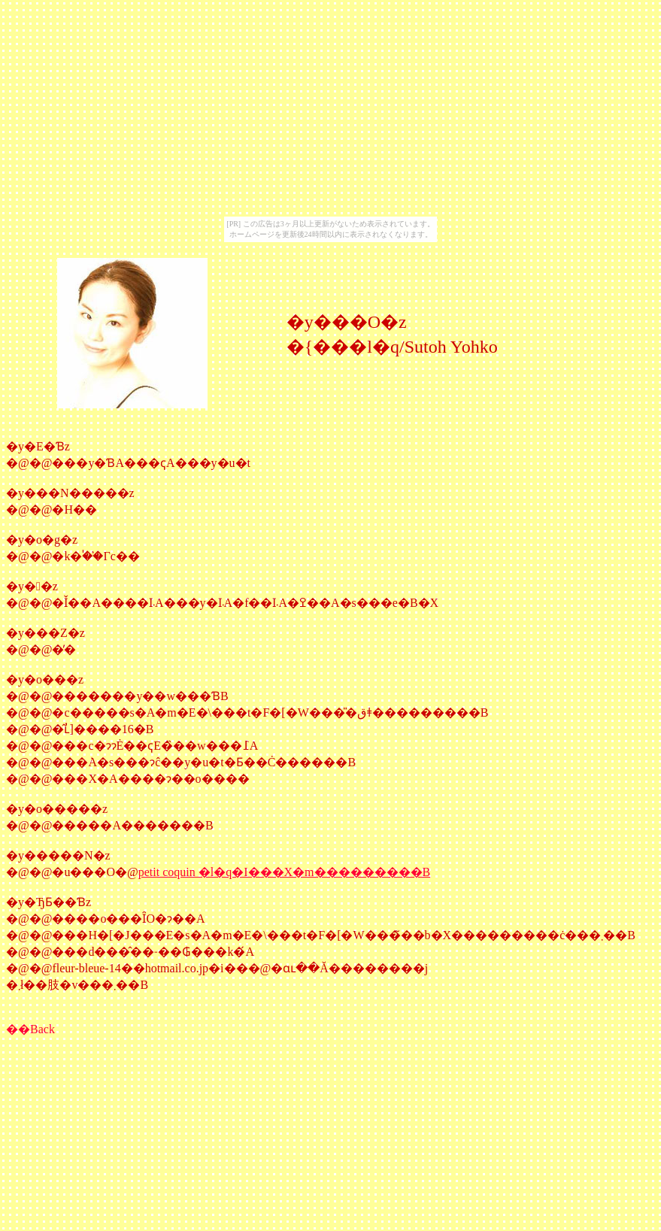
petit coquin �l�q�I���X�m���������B (284, 872)
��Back (30, 1029)
